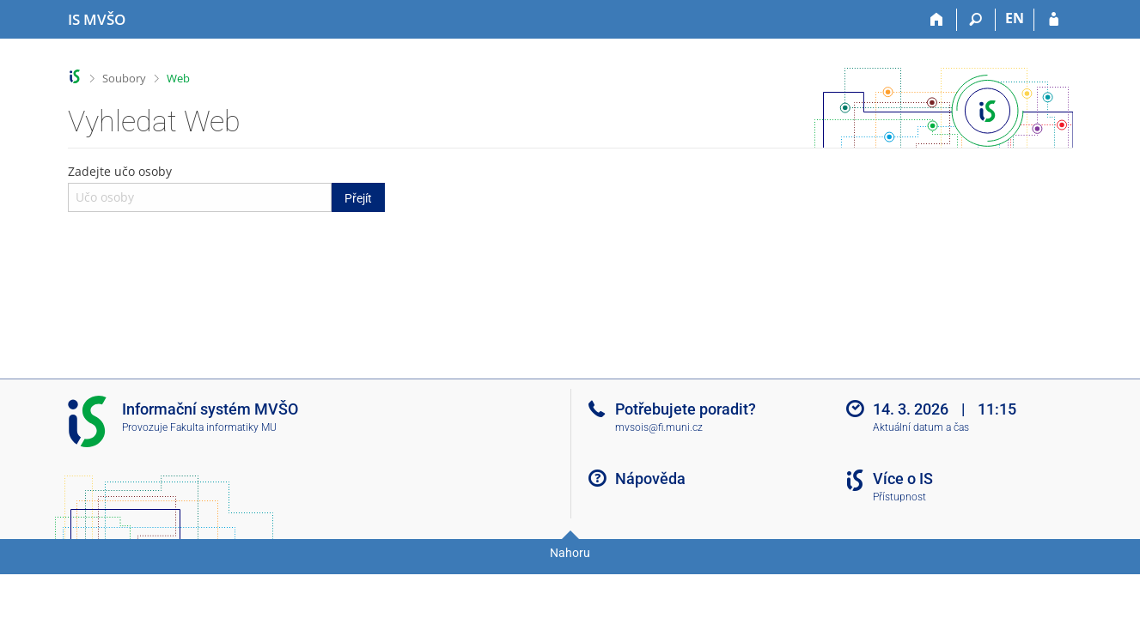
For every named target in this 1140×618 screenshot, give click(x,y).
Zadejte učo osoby (227, 187)
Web (178, 78)
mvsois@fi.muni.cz (659, 427)
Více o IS (903, 479)
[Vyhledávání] (976, 20)
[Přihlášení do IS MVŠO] (1053, 20)
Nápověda (650, 479)
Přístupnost (899, 497)
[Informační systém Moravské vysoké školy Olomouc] (96, 20)
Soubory (124, 78)
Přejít (358, 198)
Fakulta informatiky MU (223, 427)
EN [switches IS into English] (1014, 18)
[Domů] (937, 20)
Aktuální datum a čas (921, 427)
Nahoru (570, 553)
